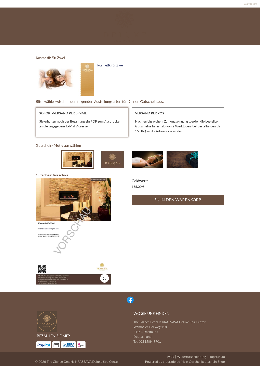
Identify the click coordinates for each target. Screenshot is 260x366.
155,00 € (138, 190)
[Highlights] (62, 48)
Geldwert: (140, 185)
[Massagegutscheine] (117, 48)
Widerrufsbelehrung (191, 356)
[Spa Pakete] (86, 48)
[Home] (220, 48)
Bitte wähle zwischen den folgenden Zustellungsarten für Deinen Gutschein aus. (100, 105)
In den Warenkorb (178, 204)
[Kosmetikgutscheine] (158, 48)
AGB (170, 356)
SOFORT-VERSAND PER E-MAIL (63, 117)
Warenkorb (218, 4)
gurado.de (173, 361)
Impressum (217, 356)
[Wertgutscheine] (195, 48)
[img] (130, 26)
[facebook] (130, 299)
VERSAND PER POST (150, 117)
